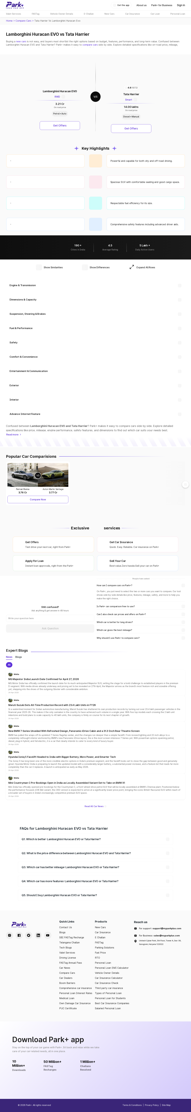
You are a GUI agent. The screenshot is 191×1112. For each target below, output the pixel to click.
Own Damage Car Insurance (75, 1003)
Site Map (166, 1105)
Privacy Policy (152, 1105)
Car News (64, 967)
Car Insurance (103, 932)
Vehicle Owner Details (107, 972)
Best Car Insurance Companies (112, 1003)
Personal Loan (103, 962)
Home (9, 20)
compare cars (90, 44)
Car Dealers (65, 977)
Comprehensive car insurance (75, 988)
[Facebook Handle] (19, 935)
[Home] (15, 5)
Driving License (67, 957)
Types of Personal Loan (108, 993)
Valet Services (67, 952)
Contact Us (65, 927)
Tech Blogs (65, 947)
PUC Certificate (68, 1008)
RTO (97, 957)
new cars (21, 41)
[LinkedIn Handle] (38, 935)
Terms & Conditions (132, 1105)
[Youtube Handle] (47, 935)
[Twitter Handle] (28, 935)
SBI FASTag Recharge (71, 937)
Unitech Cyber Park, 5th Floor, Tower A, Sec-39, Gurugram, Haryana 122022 (160, 942)
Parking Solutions (104, 947)
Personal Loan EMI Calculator (112, 967)
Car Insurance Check (106, 983)
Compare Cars (23, 20)
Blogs (62, 932)
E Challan (100, 937)
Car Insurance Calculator (109, 977)
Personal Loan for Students (110, 998)
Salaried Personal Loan (108, 1008)
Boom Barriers (67, 983)
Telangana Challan (69, 942)
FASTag (99, 942)
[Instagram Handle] (9, 935)
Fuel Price (100, 952)
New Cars (100, 927)
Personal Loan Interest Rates (75, 993)
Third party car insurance (109, 988)
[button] (95, 683)
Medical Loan (66, 998)
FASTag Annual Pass (70, 962)
